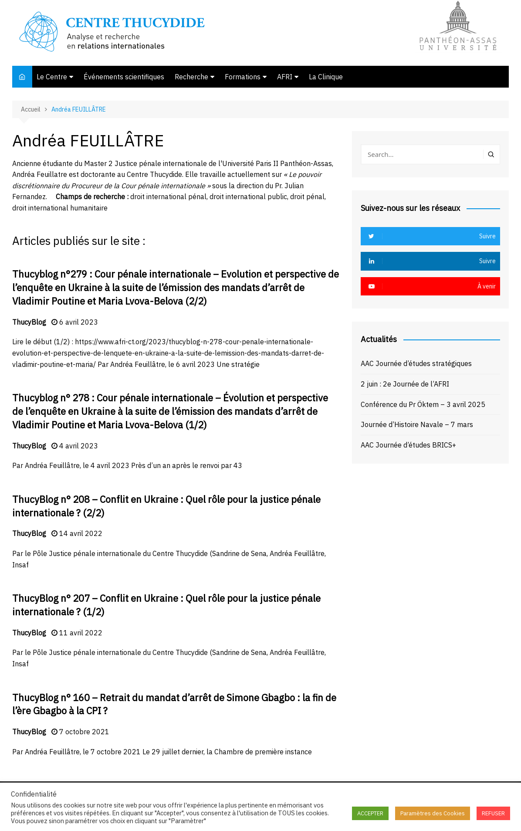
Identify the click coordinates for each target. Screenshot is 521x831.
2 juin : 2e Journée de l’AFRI (405, 384)
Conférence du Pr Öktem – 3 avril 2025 (423, 404)
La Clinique (326, 76)
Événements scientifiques (124, 76)
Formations (242, 76)
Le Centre (52, 76)
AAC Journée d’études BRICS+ (408, 445)
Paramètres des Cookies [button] (432, 813)
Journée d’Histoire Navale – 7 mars (417, 424)
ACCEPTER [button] (370, 813)
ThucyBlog (29, 322)
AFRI (284, 76)
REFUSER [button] (493, 813)
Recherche (191, 76)
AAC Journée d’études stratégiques (416, 363)
